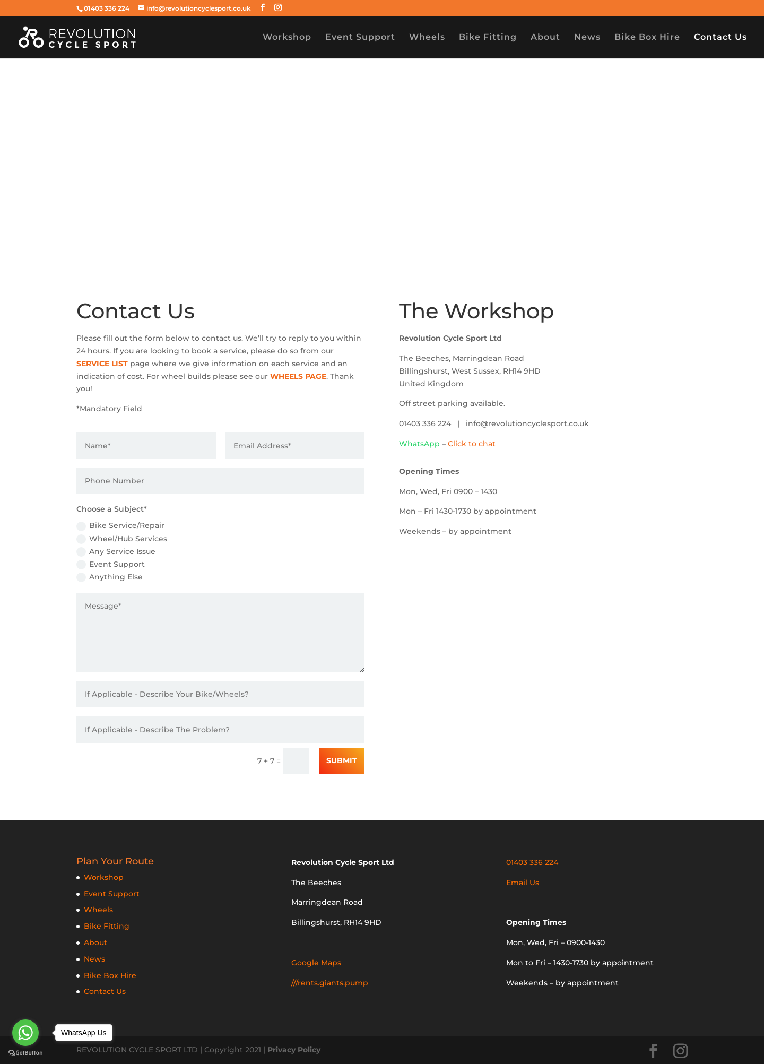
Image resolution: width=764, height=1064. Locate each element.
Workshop (287, 37)
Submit (341, 760)
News (587, 37)
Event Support (360, 37)
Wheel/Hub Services (121, 539)
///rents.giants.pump (329, 983)
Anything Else (109, 577)
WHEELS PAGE (298, 376)
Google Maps (316, 962)
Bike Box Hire (647, 37)
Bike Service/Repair (120, 526)
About (545, 37)
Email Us (522, 882)
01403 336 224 (106, 8)
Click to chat (472, 443)
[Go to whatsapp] (25, 1032)
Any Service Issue (115, 552)
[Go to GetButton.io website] (25, 1053)
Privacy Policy (293, 1049)
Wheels (427, 37)
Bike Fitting (488, 37)
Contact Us (720, 37)
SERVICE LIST (102, 363)
